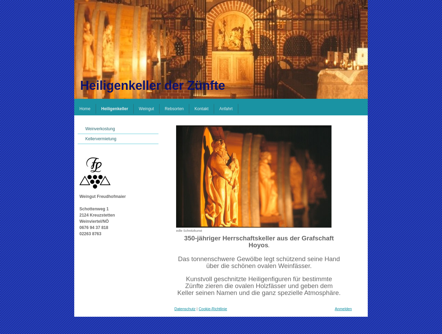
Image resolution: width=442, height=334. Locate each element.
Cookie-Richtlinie (213, 309)
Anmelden (343, 309)
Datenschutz (184, 309)
